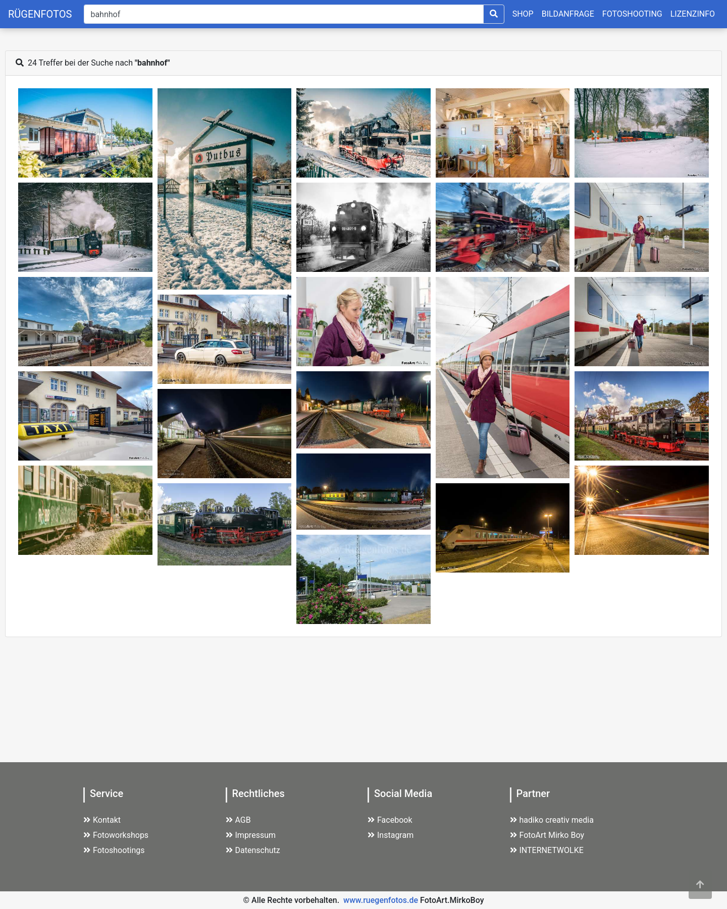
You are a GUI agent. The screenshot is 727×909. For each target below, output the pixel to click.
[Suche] (283, 14)
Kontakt (102, 820)
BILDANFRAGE (568, 14)
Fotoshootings (114, 850)
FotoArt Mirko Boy (547, 835)
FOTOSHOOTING (632, 14)
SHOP (523, 14)
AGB (238, 820)
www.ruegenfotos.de (380, 900)
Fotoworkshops (115, 835)
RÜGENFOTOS (40, 14)
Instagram (390, 835)
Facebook (390, 820)
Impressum (251, 835)
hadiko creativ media (552, 820)
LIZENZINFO (692, 14)
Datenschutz (253, 850)
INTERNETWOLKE (547, 850)
